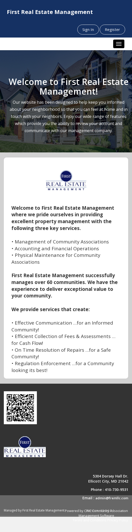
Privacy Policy (117, 520)
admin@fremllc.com (111, 498)
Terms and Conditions (90, 520)
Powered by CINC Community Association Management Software (96, 513)
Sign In (88, 29)
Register (112, 29)
